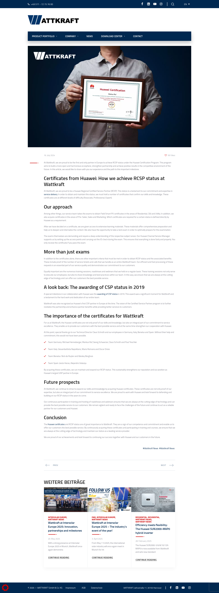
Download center (111, 36)
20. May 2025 (54, 539)
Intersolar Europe (57, 517)
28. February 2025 (143, 541)
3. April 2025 (97, 539)
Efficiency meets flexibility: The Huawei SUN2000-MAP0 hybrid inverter (152, 529)
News (89, 36)
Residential (141, 517)
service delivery (50, 194)
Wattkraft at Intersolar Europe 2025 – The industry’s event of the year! (109, 526)
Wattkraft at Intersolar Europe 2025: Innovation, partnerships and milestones (65, 526)
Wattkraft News (151, 448)
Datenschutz (96, 587)
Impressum (71, 587)
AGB (83, 587)
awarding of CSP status (107, 294)
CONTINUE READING (58, 557)
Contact (138, 36)
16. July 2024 (49, 155)
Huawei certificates (56, 424)
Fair (94, 517)
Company (70, 36)
